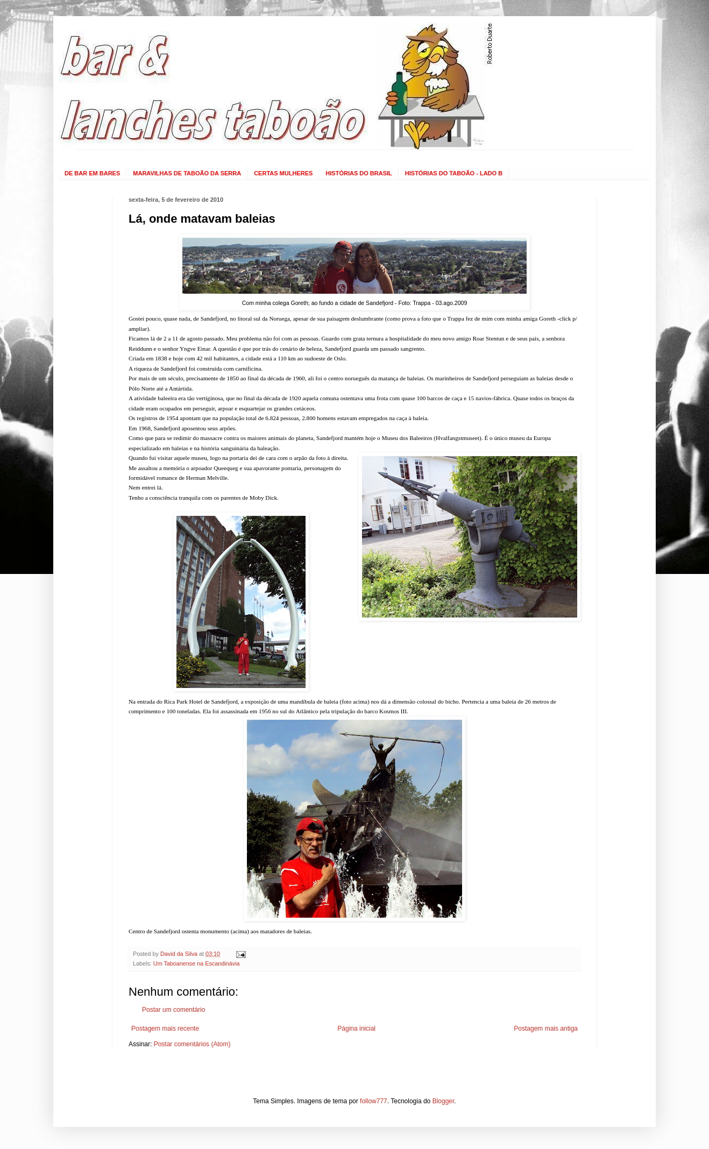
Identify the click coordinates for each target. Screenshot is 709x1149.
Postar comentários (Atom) (192, 1044)
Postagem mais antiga (546, 1028)
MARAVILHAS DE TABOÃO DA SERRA (187, 173)
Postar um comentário (173, 1009)
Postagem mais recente (165, 1028)
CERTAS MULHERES (283, 173)
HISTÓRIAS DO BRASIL (358, 173)
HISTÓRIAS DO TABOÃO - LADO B (453, 173)
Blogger (444, 1101)
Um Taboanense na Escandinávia (196, 963)
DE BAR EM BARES (92, 173)
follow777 (373, 1101)
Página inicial (356, 1028)
